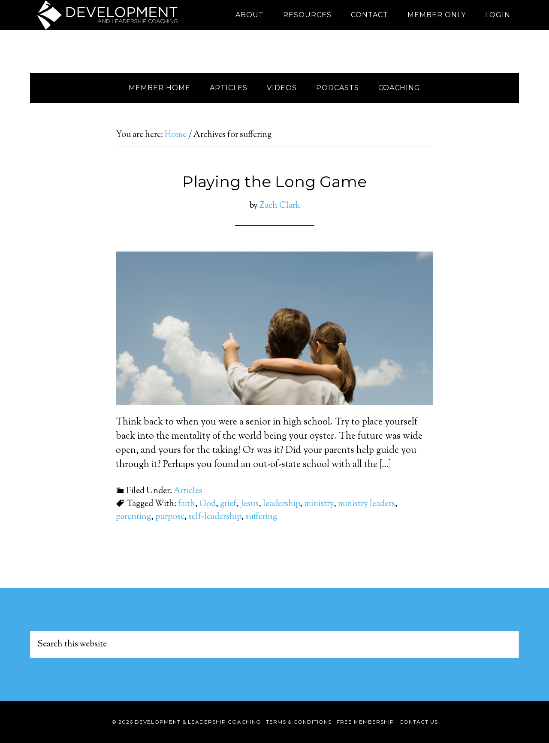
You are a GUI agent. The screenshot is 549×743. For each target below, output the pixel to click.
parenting (133, 517)
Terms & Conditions (299, 722)
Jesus (250, 504)
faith (186, 504)
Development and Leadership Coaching (107, 15)
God (207, 504)
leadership (281, 504)
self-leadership (214, 517)
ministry (319, 504)
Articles (188, 491)
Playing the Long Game (274, 181)
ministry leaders (366, 504)
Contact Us (418, 722)
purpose (169, 517)
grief (228, 504)
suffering (261, 517)
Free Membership (365, 722)
